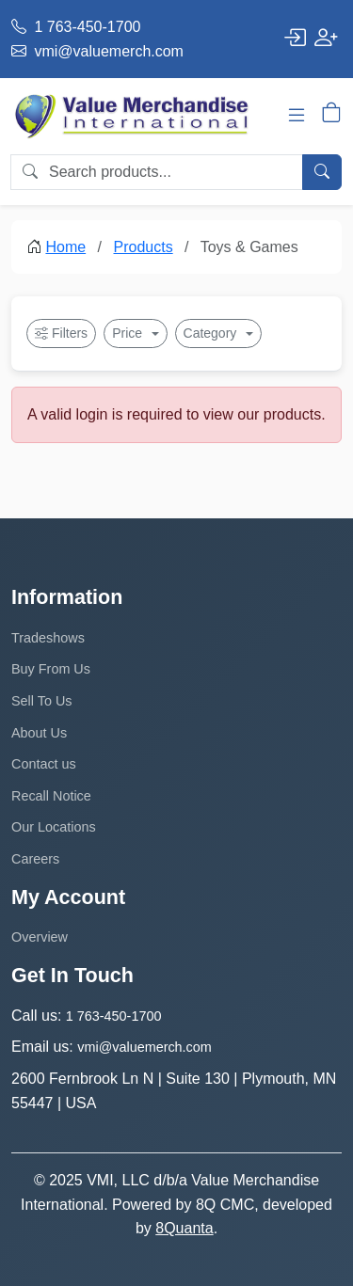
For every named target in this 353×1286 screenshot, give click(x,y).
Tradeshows (48, 637)
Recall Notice (51, 795)
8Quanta (184, 1228)
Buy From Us (50, 668)
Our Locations (53, 826)
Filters (61, 333)
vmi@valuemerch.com (97, 51)
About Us (39, 732)
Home (65, 247)
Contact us (43, 763)
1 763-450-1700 (75, 27)
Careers (35, 858)
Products (143, 247)
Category (212, 333)
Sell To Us (41, 700)
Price (129, 333)
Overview (39, 937)
